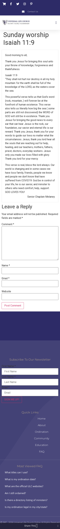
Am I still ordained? (15, 493)
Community (41, 438)
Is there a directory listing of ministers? (26, 500)
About (42, 425)
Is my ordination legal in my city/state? (26, 507)
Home (42, 418)
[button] (56, 22)
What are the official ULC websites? (24, 486)
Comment (8, 224)
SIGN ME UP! (11, 399)
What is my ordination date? (20, 479)
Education (41, 445)
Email (5, 278)
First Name (9, 366)
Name (6, 265)
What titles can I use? (16, 472)
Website (6, 291)
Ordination (41, 431)
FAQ (41, 451)
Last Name (9, 377)
